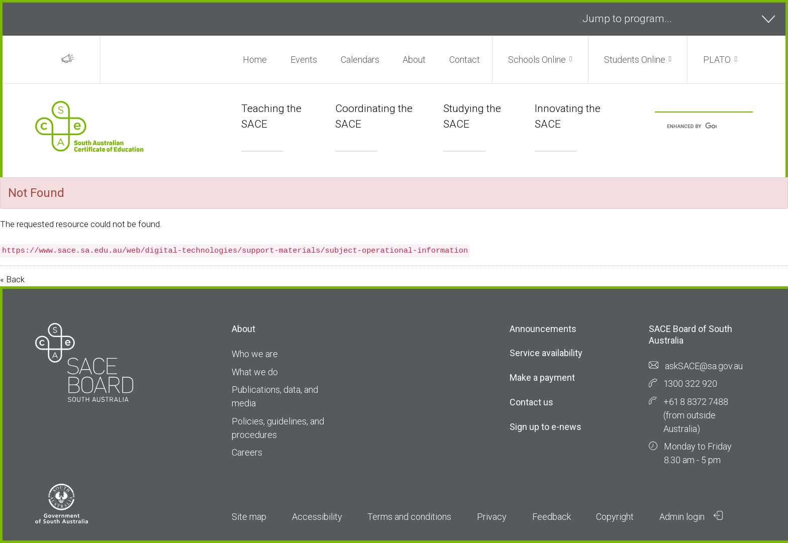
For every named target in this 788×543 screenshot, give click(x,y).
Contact (464, 59)
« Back (12, 279)
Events (303, 59)
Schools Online (537, 59)
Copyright (615, 516)
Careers (247, 452)
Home (255, 59)
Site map (249, 516)
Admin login (691, 516)
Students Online (634, 59)
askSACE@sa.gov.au (704, 366)
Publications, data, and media (275, 396)
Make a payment (542, 377)
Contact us (531, 402)
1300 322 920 (690, 383)
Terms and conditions (409, 516)
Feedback (551, 516)
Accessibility (317, 516)
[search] (692, 127)
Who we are (255, 354)
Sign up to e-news (545, 426)
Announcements (543, 328)
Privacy (492, 516)
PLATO (717, 59)
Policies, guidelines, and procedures (278, 428)
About (414, 59)
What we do (255, 372)
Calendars (360, 59)
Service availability (546, 353)
